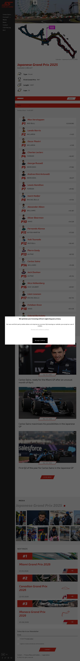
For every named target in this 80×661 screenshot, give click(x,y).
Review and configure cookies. (40, 329)
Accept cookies (40, 340)
